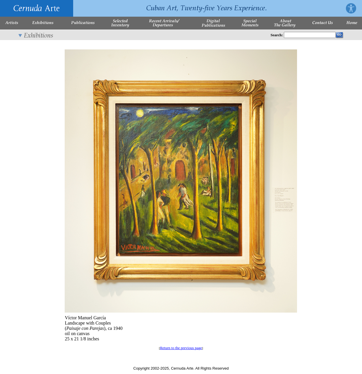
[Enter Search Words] (310, 35)
